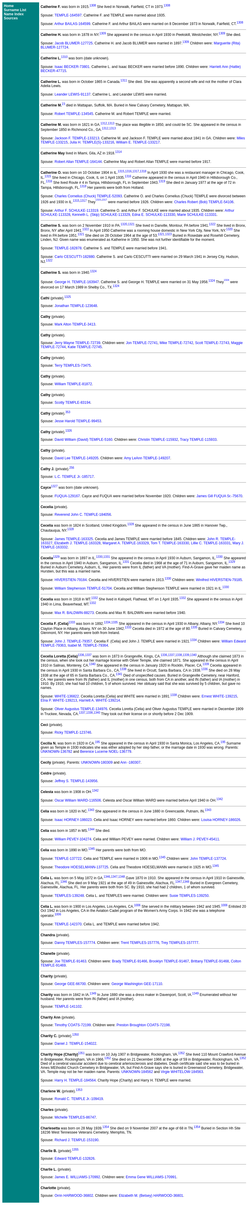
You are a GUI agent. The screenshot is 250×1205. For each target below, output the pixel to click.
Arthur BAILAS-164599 (72, 24)
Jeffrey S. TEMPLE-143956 (75, 781)
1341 (119, 674)
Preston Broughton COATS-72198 (143, 1025)
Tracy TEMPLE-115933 (198, 440)
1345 (91, 848)
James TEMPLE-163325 (73, 539)
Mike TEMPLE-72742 (176, 343)
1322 (212, 224)
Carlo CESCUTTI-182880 (74, 257)
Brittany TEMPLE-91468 (210, 961)
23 (63, 104)
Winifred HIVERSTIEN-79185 (219, 580)
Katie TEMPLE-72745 (85, 347)
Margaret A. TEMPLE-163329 (126, 543)
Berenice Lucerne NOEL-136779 (105, 752)
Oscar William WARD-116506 (77, 800)
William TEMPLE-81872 (73, 384)
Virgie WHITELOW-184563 (182, 1072)
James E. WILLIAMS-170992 (77, 1177)
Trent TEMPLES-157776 (140, 943)
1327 (54, 486)
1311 (124, 80)
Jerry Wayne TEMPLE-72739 (77, 343)
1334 (107, 622)
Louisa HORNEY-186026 (220, 820)
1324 (93, 271)
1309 (102, 33)
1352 (181, 1053)
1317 (135, 171)
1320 (124, 224)
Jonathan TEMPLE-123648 (75, 306)
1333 (72, 622)
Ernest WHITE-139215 (219, 696)
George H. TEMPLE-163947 (76, 282)
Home (9, 6)
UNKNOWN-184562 (137, 1072)
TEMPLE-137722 (67, 859)
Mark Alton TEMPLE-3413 (74, 324)
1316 (128, 171)
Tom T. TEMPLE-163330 (170, 543)
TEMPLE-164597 (67, 15)
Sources (11, 18)
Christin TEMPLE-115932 (158, 440)
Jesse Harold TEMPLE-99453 (77, 421)
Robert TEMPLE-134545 (73, 114)
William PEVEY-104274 (72, 839)
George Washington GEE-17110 (136, 984)
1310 (64, 57)
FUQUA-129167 (67, 496)
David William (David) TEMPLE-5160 (83, 440)
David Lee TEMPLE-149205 (76, 458)
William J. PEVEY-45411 (200, 839)
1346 (107, 876)
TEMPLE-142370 (67, 924)
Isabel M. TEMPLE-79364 (88, 645)
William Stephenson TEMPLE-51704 (83, 588)
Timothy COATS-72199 (72, 1025)
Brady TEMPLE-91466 (129, 961)
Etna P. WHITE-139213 (59, 700)
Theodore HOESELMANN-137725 (81, 867)
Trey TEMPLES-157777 (180, 943)
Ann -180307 (130, 762)
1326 (68, 430)
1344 (91, 829)
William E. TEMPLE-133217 (138, 142)
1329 (56, 556)
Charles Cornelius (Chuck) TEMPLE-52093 (88, 196)
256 (71, 467)
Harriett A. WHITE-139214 (99, 700)
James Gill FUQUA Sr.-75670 (219, 496)
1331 (106, 556)
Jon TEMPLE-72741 (142, 343)
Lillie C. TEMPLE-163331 (211, 543)
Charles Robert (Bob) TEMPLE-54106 (204, 202)
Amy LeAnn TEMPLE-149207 (147, 458)
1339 (186, 655)
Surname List (15, 10)
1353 (79, 1089)
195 (97, 742)
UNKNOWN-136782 (56, 752)
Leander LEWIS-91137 (72, 94)
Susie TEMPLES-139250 (189, 896)
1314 (118, 151)
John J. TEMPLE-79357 (73, 641)
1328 (130, 524)
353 (67, 412)
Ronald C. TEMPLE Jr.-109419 (78, 1099)
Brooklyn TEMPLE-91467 (169, 961)
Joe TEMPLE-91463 (70, 961)
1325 (67, 296)
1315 (121, 171)
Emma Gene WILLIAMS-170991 (151, 1177)
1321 (131, 224)
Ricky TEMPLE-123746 (72, 732)
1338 (178, 655)
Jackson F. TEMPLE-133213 (76, 138)
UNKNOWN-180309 (97, 762)
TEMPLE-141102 (67, 1006)
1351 (81, 1053)
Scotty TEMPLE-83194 (72, 402)
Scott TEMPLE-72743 (212, 343)
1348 (121, 876)
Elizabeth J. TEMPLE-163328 (77, 543)
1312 (104, 123)
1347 (114, 876)
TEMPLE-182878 (67, 248)
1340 (193, 655)
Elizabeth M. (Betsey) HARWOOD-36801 (151, 1196)
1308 (92, 5)
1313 (111, 123)
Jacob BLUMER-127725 (73, 43)
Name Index (14, 14)
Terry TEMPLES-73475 (72, 365)
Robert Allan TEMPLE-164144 (78, 162)
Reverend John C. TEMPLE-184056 (82, 515)
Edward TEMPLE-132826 (74, 1158)
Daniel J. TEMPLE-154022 (75, 1044)
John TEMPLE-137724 (208, 859)
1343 (91, 810)
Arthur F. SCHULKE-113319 (76, 210)
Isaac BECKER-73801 (71, 67)
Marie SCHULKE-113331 (196, 215)
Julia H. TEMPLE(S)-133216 (92, 142)
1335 (114, 622)
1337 (88, 655)
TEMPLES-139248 (69, 896)
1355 (75, 1149)
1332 (94, 598)
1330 (99, 556)
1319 (162, 181)
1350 (75, 1034)
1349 (93, 993)
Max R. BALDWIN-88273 (74, 613)
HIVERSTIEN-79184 (70, 580)
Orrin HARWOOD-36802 (73, 1196)
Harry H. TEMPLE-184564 (75, 1080)
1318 (143, 171)
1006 (137, 905)
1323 (168, 234)
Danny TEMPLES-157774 (74, 943)
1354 (105, 1127)
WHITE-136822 (66, 696)
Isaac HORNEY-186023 (72, 820)
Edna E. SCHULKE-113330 (153, 215)
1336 (81, 655)
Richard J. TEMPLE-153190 (76, 1140)
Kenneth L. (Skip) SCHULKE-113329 (101, 215)
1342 (95, 790)
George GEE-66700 (70, 984)
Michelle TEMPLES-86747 (75, 1117)
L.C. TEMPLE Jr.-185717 (74, 477)
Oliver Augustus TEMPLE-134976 (80, 709)
